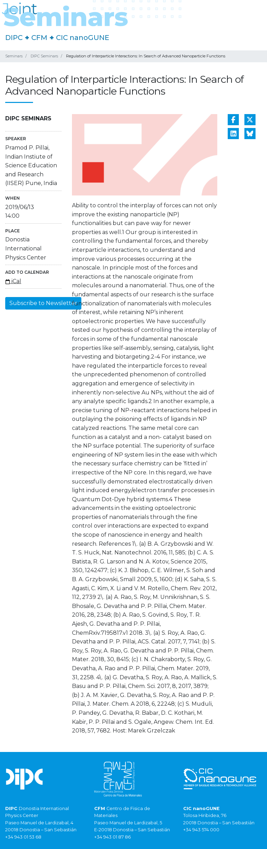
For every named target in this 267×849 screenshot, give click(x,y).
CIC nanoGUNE (82, 37)
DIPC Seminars (44, 56)
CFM (39, 37)
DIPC (14, 37)
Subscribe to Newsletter (43, 303)
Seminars (14, 56)
